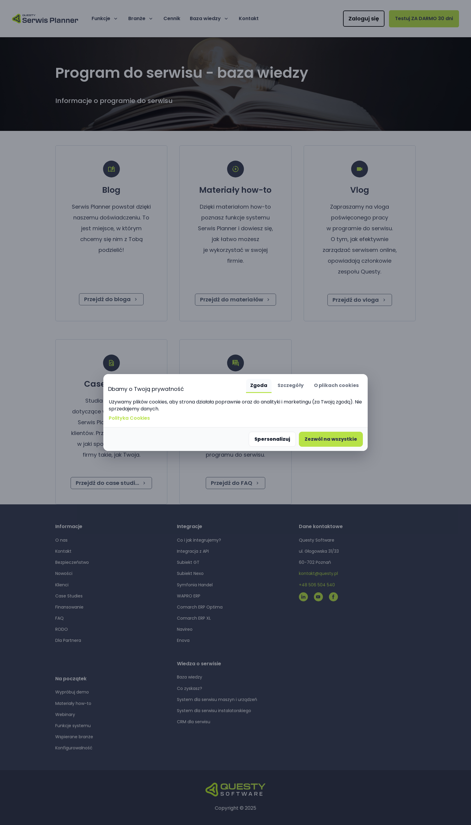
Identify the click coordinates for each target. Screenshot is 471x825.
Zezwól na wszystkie (331, 439)
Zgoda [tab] (258, 385)
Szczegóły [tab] (291, 385)
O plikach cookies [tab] (336, 385)
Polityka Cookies (129, 418)
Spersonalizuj (272, 439)
